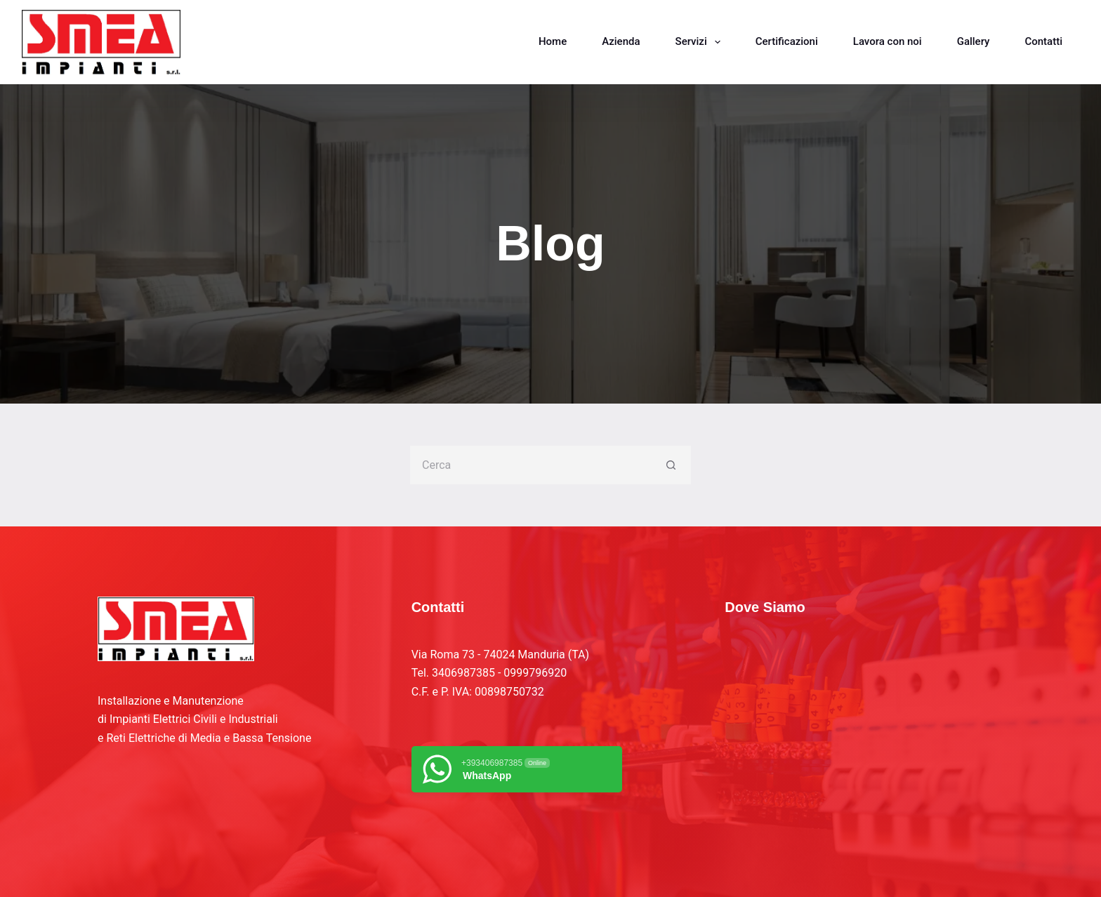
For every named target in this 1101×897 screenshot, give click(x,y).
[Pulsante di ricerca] (671, 465)
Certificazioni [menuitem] (787, 41)
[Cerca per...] (531, 465)
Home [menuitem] (553, 41)
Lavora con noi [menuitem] (887, 41)
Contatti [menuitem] (1043, 41)
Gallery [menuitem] (973, 41)
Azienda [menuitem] (621, 41)
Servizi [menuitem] (700, 42)
